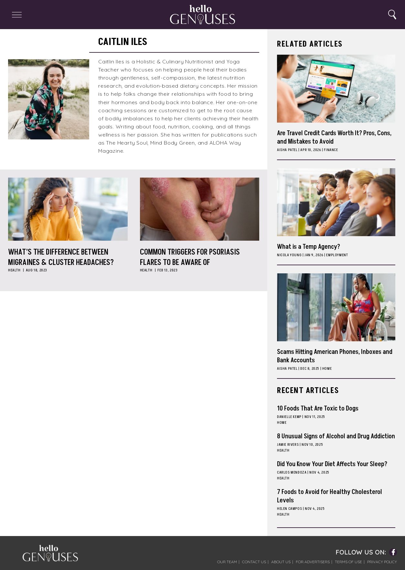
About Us (281, 561)
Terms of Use (348, 561)
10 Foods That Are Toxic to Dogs (317, 408)
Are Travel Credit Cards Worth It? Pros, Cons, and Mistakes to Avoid (334, 137)
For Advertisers (313, 561)
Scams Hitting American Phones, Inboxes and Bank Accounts (334, 356)
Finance (331, 150)
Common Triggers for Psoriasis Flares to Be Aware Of (190, 257)
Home (327, 368)
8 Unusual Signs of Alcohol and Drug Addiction (336, 436)
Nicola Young (289, 255)
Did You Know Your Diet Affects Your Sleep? (332, 464)
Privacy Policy (382, 561)
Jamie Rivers (288, 444)
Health (14, 270)
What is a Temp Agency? (308, 246)
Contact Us (254, 561)
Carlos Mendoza (291, 472)
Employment (337, 255)
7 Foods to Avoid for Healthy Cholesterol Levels (329, 496)
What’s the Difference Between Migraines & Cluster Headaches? (61, 257)
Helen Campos (289, 508)
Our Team (227, 561)
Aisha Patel (287, 150)
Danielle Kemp (289, 417)
